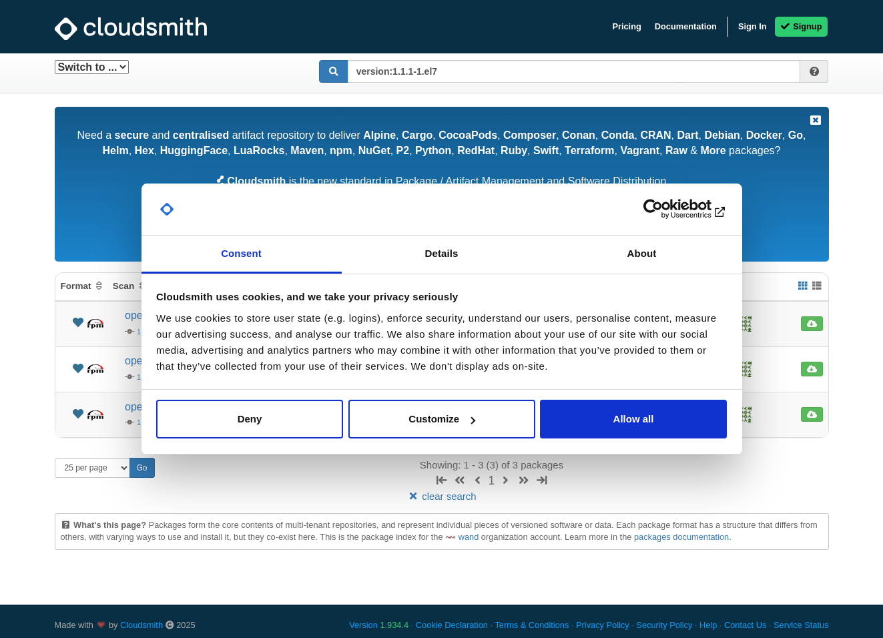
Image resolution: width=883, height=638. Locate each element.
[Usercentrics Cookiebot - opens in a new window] (668, 210)
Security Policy (664, 625)
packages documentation (681, 537)
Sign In (752, 26)
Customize (441, 418)
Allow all (633, 418)
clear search (441, 496)
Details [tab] (442, 253)
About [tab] (642, 253)
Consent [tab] (241, 253)
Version (378, 625)
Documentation (686, 26)
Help (708, 625)
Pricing (626, 26)
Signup (801, 26)
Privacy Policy (602, 625)
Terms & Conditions (532, 625)
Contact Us (745, 625)
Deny (250, 418)
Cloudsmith (141, 625)
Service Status (801, 625)
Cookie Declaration (452, 625)
